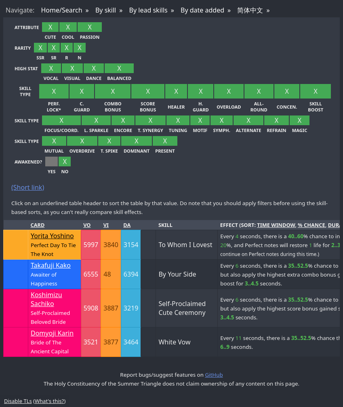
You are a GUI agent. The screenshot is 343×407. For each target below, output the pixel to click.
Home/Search (61, 10)
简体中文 (250, 10)
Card (38, 225)
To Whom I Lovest (185, 244)
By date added (202, 10)
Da (126, 225)
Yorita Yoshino (52, 235)
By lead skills (148, 10)
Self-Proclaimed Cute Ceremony (182, 308)
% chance (311, 225)
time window (276, 225)
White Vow (174, 342)
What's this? (49, 401)
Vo (86, 225)
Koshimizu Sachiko (46, 299)
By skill (105, 10)
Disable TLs (18, 401)
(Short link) (27, 187)
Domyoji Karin (52, 333)
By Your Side (177, 274)
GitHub (214, 374)
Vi (106, 225)
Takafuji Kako (51, 265)
